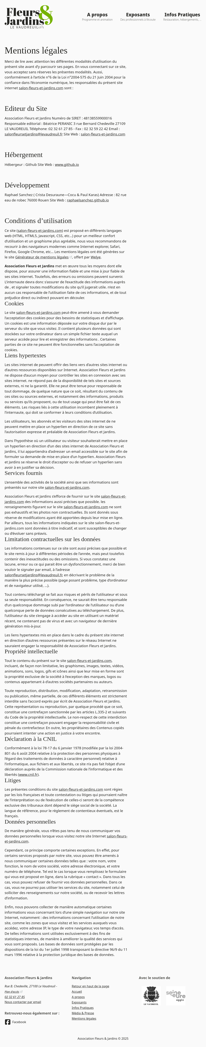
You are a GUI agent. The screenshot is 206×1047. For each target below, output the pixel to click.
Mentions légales (84, 1018)
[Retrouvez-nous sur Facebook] (15, 1022)
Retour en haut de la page (90, 986)
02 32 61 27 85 (15, 997)
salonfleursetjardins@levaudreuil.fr (34, 134)
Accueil (77, 991)
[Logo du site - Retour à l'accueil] (29, 16)
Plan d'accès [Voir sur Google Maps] (14, 992)
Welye (96, 257)
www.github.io (67, 164)
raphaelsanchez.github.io (88, 200)
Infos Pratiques (83, 1008)
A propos (78, 997)
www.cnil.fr (28, 774)
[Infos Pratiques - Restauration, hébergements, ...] (182, 17)
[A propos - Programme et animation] (97, 17)
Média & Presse (83, 1013)
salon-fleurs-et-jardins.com (41, 87)
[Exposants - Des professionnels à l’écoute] (138, 17)
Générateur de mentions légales (43, 257)
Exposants (79, 1002)
